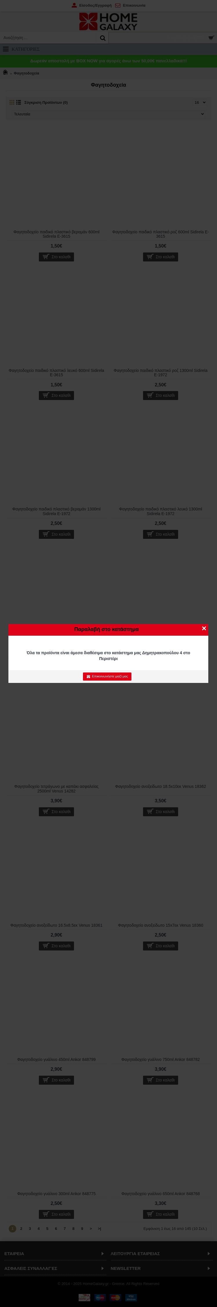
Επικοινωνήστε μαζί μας (107, 676)
